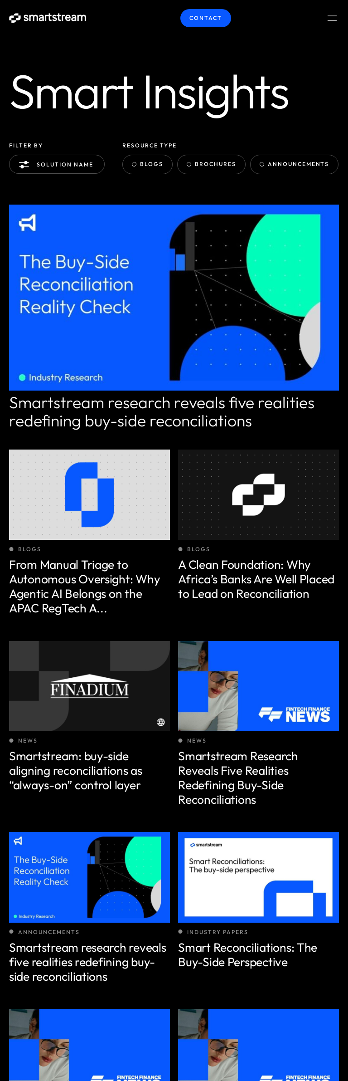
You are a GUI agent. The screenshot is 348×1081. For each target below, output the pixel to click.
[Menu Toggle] (332, 18)
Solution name (58, 164)
